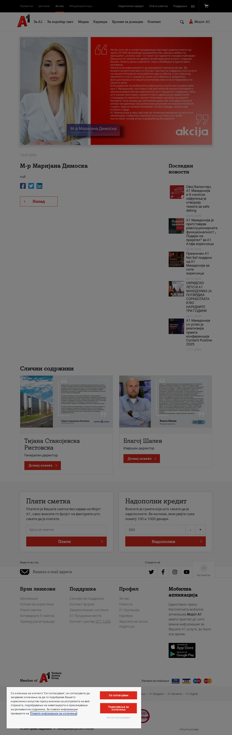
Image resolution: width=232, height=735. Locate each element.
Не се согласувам (118, 717)
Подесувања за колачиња (118, 708)
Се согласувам (118, 695)
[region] (74, 707)
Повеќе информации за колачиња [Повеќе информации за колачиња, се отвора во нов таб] (54, 713)
